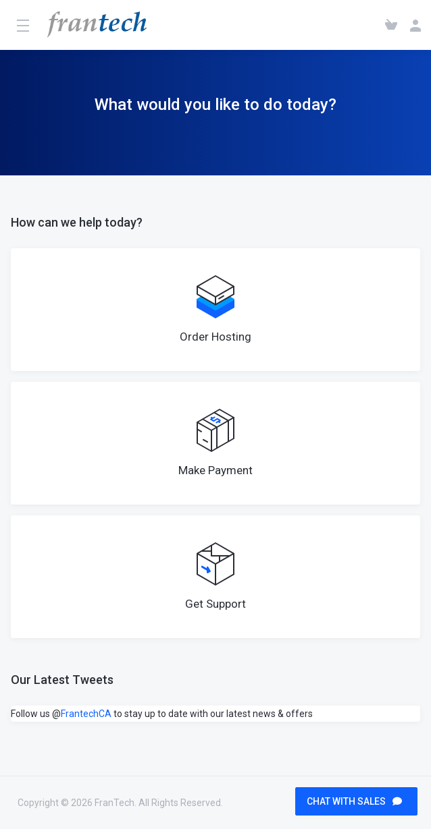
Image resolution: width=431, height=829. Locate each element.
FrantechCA (86, 713)
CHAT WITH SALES (354, 801)
